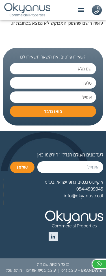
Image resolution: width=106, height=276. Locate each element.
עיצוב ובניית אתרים (41, 270)
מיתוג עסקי (13, 270)
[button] (81, 10)
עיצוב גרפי (68, 270)
